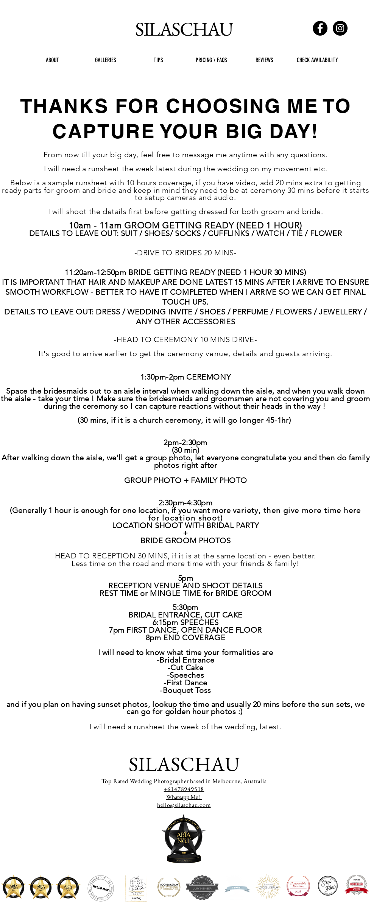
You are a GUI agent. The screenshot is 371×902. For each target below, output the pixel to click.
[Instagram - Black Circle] (340, 28)
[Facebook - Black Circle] (320, 28)
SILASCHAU (183, 28)
